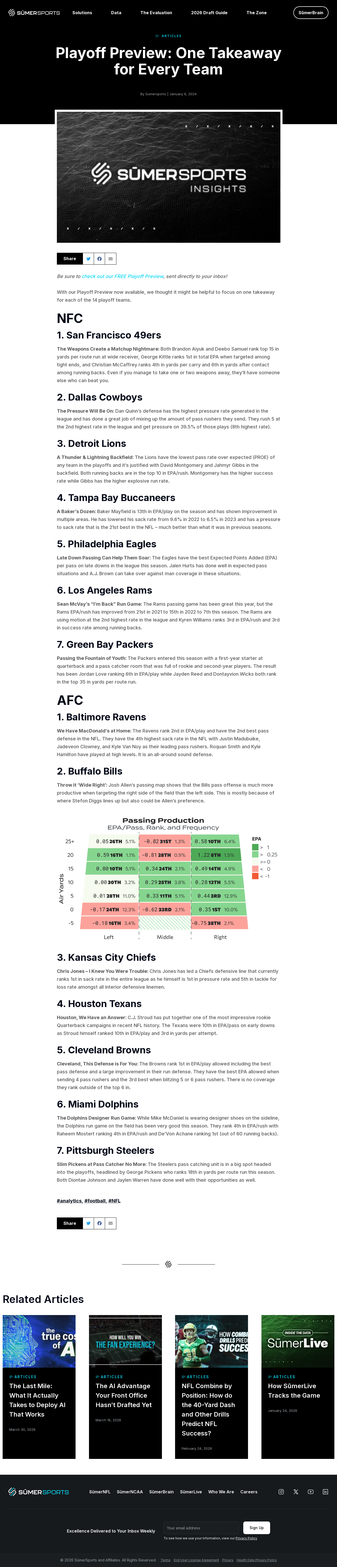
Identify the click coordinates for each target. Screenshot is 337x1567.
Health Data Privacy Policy (257, 1560)
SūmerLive (191, 1491)
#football (95, 1201)
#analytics (69, 1201)
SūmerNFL (100, 1491)
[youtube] (311, 1492)
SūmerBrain (161, 1491)
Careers (248, 1491)
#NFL (114, 1201)
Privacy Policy (246, 1538)
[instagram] (281, 1492)
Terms (166, 1560)
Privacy (228, 1560)
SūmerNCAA (130, 1491)
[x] (296, 1492)
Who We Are (221, 1491)
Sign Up (257, 1527)
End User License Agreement (196, 1560)
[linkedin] (325, 1492)
